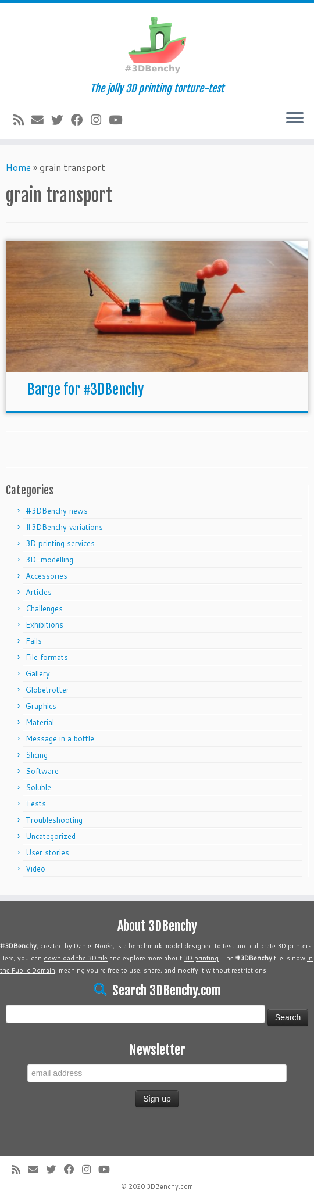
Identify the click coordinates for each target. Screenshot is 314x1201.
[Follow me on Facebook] (81, 119)
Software (42, 771)
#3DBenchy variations (64, 527)
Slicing (37, 755)
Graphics (41, 706)
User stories (47, 852)
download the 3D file (76, 958)
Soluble (38, 787)
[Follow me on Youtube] (119, 119)
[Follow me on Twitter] (61, 119)
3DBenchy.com (170, 1186)
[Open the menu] (295, 118)
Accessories (46, 576)
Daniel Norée (93, 946)
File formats (47, 657)
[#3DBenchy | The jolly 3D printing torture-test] (157, 43)
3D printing (201, 958)
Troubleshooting (54, 820)
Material (40, 722)
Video (35, 868)
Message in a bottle (60, 738)
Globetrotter (47, 689)
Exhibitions (44, 624)
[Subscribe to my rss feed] (22, 119)
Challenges (44, 608)
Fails (34, 641)
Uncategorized (51, 836)
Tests (36, 803)
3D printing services (60, 543)
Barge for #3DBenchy (85, 389)
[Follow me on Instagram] (100, 119)
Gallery (38, 673)
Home (18, 167)
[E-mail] (41, 119)
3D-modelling (49, 559)
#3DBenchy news (57, 511)
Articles (39, 592)
